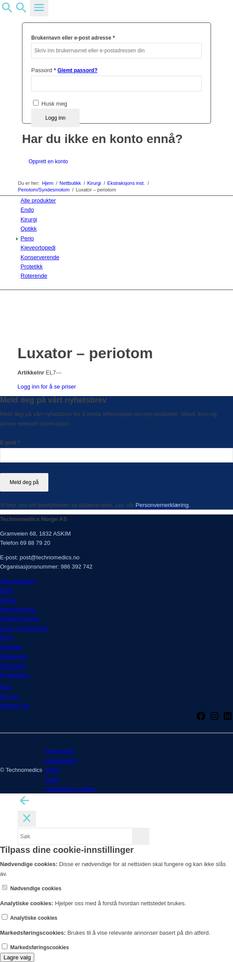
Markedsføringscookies (35, 947)
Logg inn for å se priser (47, 386)
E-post (10, 443)
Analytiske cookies (30, 918)
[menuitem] (118, 200)
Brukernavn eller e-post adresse (73, 37)
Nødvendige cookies (32, 888)
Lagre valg (17, 957)
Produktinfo (14, 675)
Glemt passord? (78, 70)
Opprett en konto (48, 161)
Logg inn (55, 118)
